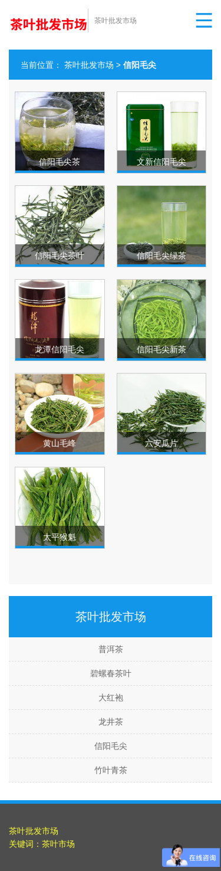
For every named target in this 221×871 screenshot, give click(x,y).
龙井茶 (110, 721)
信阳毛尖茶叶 (59, 255)
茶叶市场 (58, 844)
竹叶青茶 (110, 770)
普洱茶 (110, 649)
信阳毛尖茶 (59, 161)
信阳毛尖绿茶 (161, 255)
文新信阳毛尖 (161, 161)
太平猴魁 (59, 537)
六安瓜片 (161, 443)
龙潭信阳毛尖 (59, 349)
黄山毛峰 (59, 443)
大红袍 (110, 697)
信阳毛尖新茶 (161, 349)
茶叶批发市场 (89, 65)
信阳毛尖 (110, 746)
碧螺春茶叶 (110, 673)
